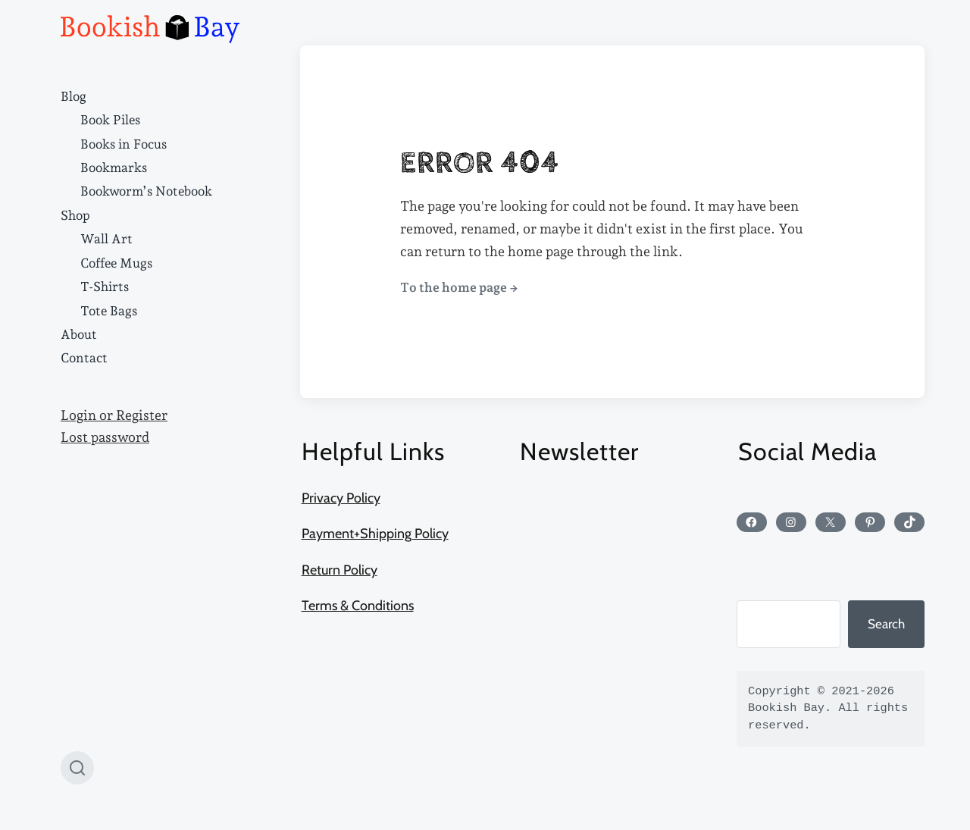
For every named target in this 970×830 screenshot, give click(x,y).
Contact (84, 357)
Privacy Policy (341, 498)
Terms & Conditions (358, 605)
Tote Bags (108, 310)
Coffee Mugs (116, 263)
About (79, 334)
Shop (75, 215)
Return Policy (339, 570)
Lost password (105, 437)
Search (886, 623)
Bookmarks (113, 167)
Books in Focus (123, 144)
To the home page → (459, 287)
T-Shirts (104, 286)
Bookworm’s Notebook (146, 191)
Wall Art (106, 238)
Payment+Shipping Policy (375, 533)
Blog (73, 96)
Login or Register (114, 415)
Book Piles (110, 119)
